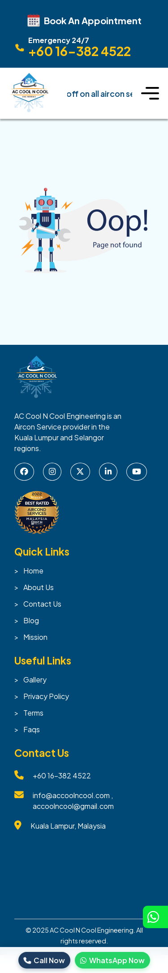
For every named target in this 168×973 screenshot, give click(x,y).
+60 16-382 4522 (62, 775)
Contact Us (42, 603)
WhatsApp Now (112, 960)
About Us (38, 587)
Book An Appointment (84, 20)
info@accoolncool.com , (73, 795)
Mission (35, 637)
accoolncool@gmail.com (73, 806)
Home (33, 570)
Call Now (44, 960)
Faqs (31, 729)
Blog (31, 620)
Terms (33, 712)
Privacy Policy (46, 696)
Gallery (35, 679)
